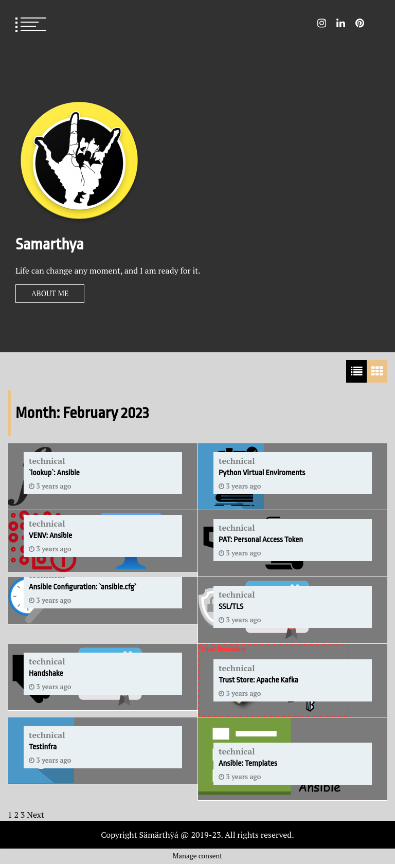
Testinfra (43, 747)
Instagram (321, 23)
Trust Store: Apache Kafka (258, 680)
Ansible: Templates (248, 763)
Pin (359, 23)
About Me (49, 293)
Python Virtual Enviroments (262, 473)
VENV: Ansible (50, 535)
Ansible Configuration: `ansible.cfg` (82, 587)
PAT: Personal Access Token (261, 539)
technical (47, 460)
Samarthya (49, 244)
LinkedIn (340, 23)
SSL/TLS (231, 606)
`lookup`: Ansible (54, 473)
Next (35, 814)
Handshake (46, 673)
